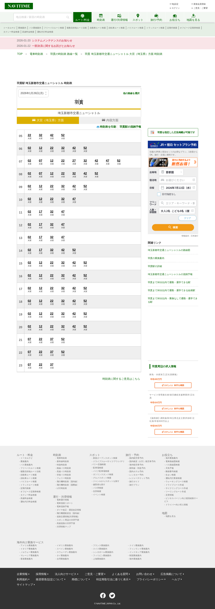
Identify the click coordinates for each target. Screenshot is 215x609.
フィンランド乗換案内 (139, 549)
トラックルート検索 (155, 28)
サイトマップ (25, 584)
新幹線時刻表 (63, 461)
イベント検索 (99, 494)
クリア (187, 218)
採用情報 (41, 574)
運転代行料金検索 (45, 32)
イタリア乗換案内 (28, 549)
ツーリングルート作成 (176, 491)
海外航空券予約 (136, 465)
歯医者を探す (99, 484)
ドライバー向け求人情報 (177, 505)
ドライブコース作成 (175, 485)
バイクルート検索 (135, 28)
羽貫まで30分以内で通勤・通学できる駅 (169, 282)
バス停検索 (98, 488)
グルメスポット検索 (102, 478)
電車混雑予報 (63, 506)
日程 (151, 188)
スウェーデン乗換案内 (67, 552)
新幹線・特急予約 (137, 468)
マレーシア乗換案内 (29, 555)
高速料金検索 (28, 32)
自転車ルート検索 (117, 28)
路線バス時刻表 (64, 468)
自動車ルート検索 (98, 28)
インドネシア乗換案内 (139, 552)
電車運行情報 (63, 500)
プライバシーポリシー (150, 579)
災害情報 (170, 495)
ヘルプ (176, 579)
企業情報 (22, 574)
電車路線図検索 (173, 461)
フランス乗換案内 (101, 545)
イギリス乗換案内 (65, 545)
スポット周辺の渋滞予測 (68, 520)
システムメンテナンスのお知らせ (52, 40)
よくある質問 (120, 574)
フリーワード (153, 203)
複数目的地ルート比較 (77, 28)
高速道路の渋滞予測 (66, 523)
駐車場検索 (98, 468)
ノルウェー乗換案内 (29, 552)
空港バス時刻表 (64, 475)
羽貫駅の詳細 (155, 266)
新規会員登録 (200, 4)
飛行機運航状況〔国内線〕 (69, 513)
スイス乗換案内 (100, 549)
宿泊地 (153, 180)
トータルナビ (9, 28)
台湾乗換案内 (63, 559)
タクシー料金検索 (11, 32)
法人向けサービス (65, 574)
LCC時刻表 (62, 488)
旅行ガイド (134, 481)
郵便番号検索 (172, 471)
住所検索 (97, 491)
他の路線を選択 (131, 93)
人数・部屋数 (153, 210)
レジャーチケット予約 (139, 478)
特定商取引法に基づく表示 (112, 579)
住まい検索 (171, 475)
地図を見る (171, 516)
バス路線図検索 (173, 465)
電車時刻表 (62, 458)
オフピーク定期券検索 (190, 28)
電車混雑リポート (65, 503)
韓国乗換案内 (135, 555)
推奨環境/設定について (49, 579)
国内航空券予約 (136, 458)
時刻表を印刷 (106, 126)
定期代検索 (172, 28)
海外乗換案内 (172, 458)
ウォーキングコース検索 (177, 481)
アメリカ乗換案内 (28, 545)
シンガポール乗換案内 (103, 552)
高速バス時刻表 (64, 471)
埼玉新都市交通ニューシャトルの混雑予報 (170, 274)
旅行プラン (134, 485)
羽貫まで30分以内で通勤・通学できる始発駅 (171, 290)
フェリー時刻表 (64, 478)
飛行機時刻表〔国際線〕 (68, 485)
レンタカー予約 (136, 475)
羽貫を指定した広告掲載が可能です (176, 132)
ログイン (176, 8)
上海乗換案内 (99, 559)
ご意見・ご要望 (201, 8)
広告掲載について (171, 574)
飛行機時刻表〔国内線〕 (68, 481)
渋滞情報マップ (64, 526)
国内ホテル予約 (136, 471)
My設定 (175, 4)
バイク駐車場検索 (101, 471)
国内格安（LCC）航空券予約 (142, 461)
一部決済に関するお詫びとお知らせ (53, 45)
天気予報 (170, 468)
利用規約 (22, 579)
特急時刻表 (62, 465)
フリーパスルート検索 (54, 28)
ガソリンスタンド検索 (103, 474)
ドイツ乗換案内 (136, 545)
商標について (80, 579)
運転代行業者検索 (174, 478)
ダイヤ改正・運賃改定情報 (69, 510)
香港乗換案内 (26, 559)
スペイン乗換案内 (65, 549)
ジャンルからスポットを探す (106, 481)
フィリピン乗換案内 (102, 555)
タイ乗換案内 (63, 555)
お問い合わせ (144, 574)
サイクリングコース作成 (177, 488)
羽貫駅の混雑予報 (130, 126)
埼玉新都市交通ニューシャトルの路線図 (169, 250)
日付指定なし (169, 194)
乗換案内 (22, 28)
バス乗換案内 (35, 28)
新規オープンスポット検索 (105, 458)
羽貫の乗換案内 (156, 258)
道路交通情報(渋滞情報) (67, 516)
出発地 (153, 172)
